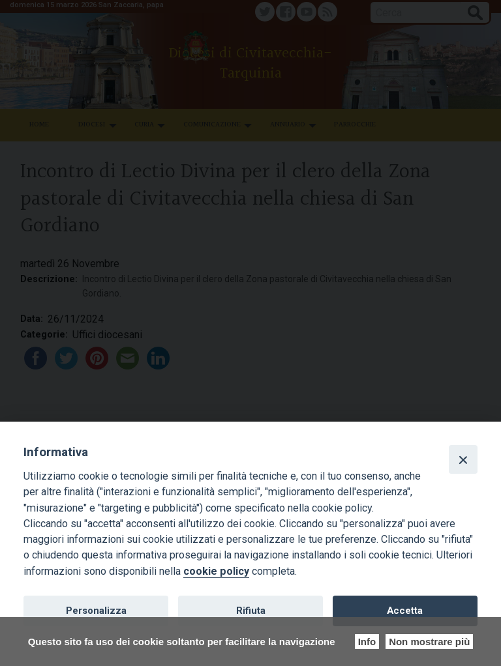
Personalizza (96, 610)
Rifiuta (251, 610)
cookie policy (216, 571)
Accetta (405, 610)
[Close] (463, 459)
